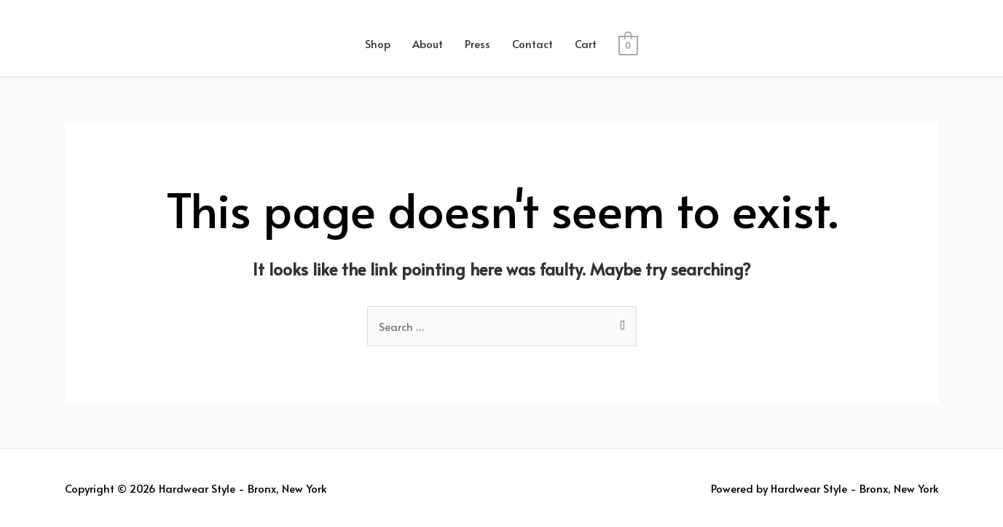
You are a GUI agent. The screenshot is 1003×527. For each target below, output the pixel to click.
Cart (586, 43)
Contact (532, 43)
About (427, 43)
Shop (377, 43)
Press (477, 43)
